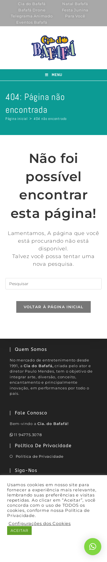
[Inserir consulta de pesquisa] (53, 283)
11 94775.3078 (26, 434)
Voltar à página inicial (54, 306)
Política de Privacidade (40, 456)
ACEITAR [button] (19, 530)
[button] (92, 546)
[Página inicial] (16, 118)
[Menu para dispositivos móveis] (53, 75)
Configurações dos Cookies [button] (40, 523)
